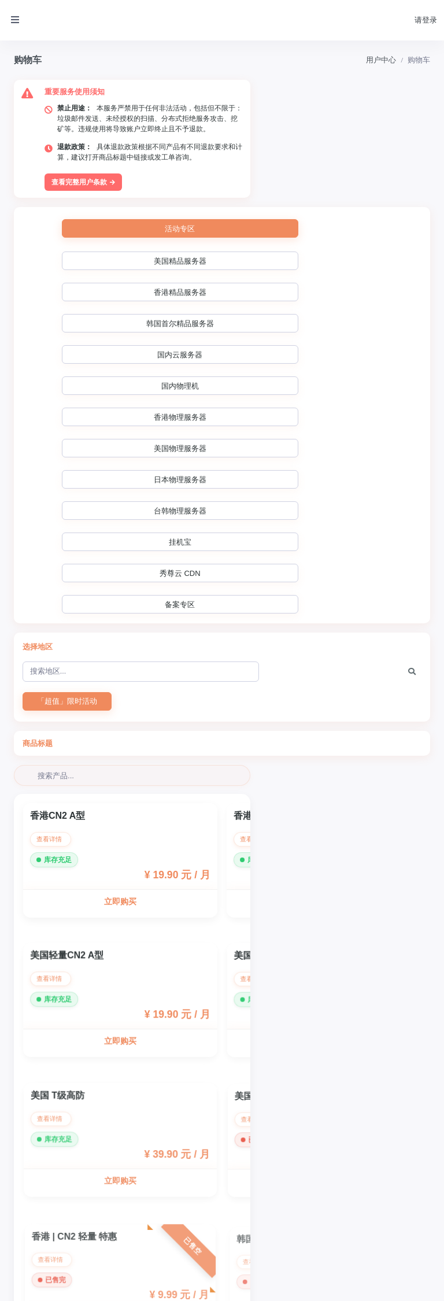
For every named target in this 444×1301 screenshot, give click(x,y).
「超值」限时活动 (67, 403)
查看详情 (52, 547)
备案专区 (101, 305)
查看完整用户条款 (84, 164)
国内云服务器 (101, 243)
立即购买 (120, 611)
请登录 (426, 20)
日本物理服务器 (102, 274)
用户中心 (381, 60)
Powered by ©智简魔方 (399, 1284)
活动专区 (101, 210)
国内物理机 (185, 243)
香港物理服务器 (270, 243)
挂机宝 (275, 274)
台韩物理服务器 (190, 274)
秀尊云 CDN (359, 274)
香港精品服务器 (273, 212)
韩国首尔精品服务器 (368, 212)
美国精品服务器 (186, 212)
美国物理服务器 (357, 243)
